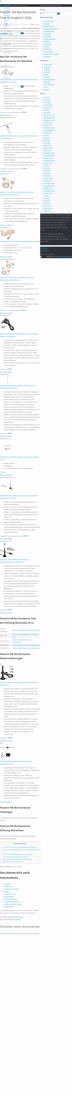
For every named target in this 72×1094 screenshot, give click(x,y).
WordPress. (68, 256)
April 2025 (47, 112)
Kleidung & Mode (49, 79)
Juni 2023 (47, 138)
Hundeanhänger (49, 31)
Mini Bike (47, 24)
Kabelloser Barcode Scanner (13, 904)
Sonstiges (47, 82)
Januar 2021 (48, 211)
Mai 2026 (47, 97)
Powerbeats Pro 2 (10, 894)
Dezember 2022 (49, 153)
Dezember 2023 (49, 128)
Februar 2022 (48, 178)
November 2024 (49, 118)
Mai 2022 (47, 170)
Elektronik (36, 24)
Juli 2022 (46, 165)
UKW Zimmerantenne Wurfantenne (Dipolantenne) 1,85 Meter (20, 241)
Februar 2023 (48, 148)
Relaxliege (47, 41)
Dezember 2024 (49, 115)
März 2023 (47, 145)
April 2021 (47, 203)
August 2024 (48, 123)
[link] (4, 29)
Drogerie (47, 69)
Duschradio (7, 884)
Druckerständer (9, 906)
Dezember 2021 (49, 183)
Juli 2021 (46, 196)
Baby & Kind (48, 64)
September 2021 (49, 191)
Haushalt (47, 77)
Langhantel (47, 36)
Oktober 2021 (48, 188)
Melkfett (46, 46)
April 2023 (47, 143)
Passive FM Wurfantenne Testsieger (15, 857)
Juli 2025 (46, 110)
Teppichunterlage (49, 39)
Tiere (45, 87)
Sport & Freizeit (49, 84)
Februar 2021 (48, 208)
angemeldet (10, 933)
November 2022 (49, 155)
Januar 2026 (48, 107)
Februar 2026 (48, 105)
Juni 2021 (47, 198)
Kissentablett (8, 886)
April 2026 (47, 100)
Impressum (44, 248)
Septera (60, 256)
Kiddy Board (48, 34)
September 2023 (49, 130)
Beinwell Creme (49, 26)
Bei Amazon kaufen (6, 115)
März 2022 (47, 175)
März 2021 (47, 206)
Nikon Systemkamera (10, 899)
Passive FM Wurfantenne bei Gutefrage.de (26, 645)
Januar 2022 (48, 181)
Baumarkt (47, 67)
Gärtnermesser (49, 21)
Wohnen (46, 89)
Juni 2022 (47, 168)
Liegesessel (48, 44)
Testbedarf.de (6, 34)
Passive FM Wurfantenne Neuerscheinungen (17, 854)
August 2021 (48, 193)
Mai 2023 (47, 140)
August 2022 (48, 163)
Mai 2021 (47, 201)
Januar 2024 (48, 125)
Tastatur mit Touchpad (11, 889)
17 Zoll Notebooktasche (11, 901)
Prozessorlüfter (9, 896)
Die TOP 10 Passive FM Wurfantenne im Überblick (19, 847)
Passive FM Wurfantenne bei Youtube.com (26, 648)
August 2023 (48, 133)
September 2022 (49, 160)
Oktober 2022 (48, 158)
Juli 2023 (46, 135)
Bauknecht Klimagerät (51, 29)
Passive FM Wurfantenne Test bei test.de (25, 630)
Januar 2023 (48, 150)
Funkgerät (7, 891)
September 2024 (49, 120)
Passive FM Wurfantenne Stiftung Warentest (17, 859)
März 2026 (47, 102)
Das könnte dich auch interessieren (12, 861)
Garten (46, 74)
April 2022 (47, 173)
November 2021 (49, 186)
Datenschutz (44, 250)
